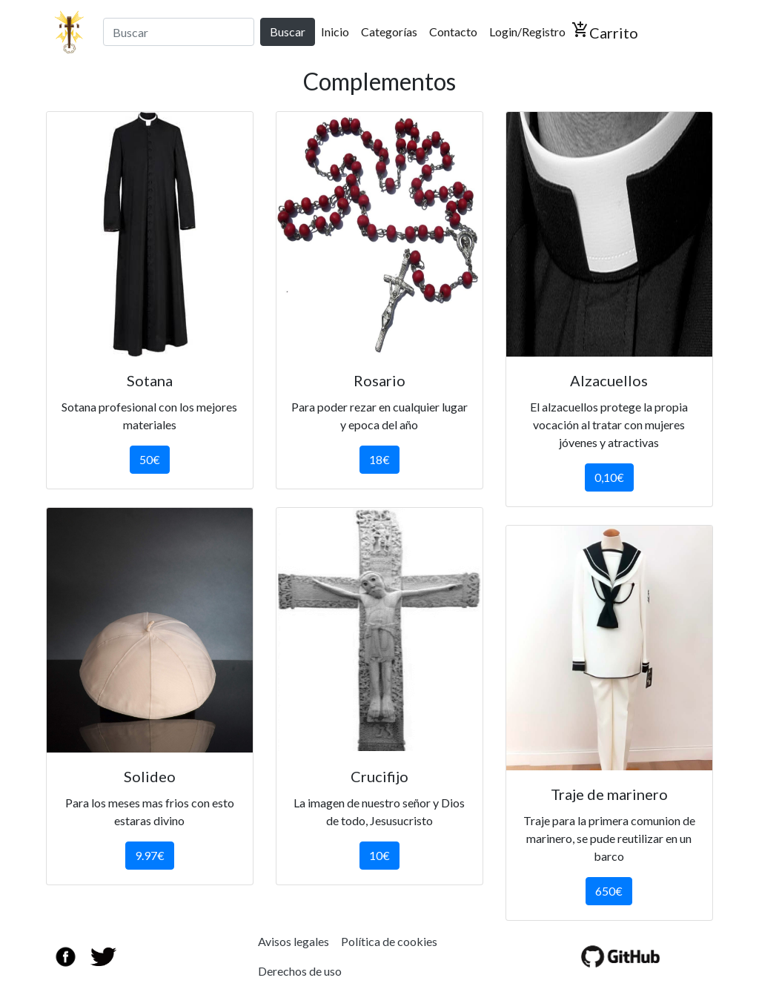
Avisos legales (293, 941)
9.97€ (150, 855)
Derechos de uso (300, 971)
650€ (609, 891)
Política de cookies (389, 941)
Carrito (604, 31)
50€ (149, 459)
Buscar (287, 31)
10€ (379, 855)
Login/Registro (527, 31)
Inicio (338, 30)
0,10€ (609, 477)
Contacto (453, 31)
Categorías (389, 31)
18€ (379, 459)
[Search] (178, 32)
